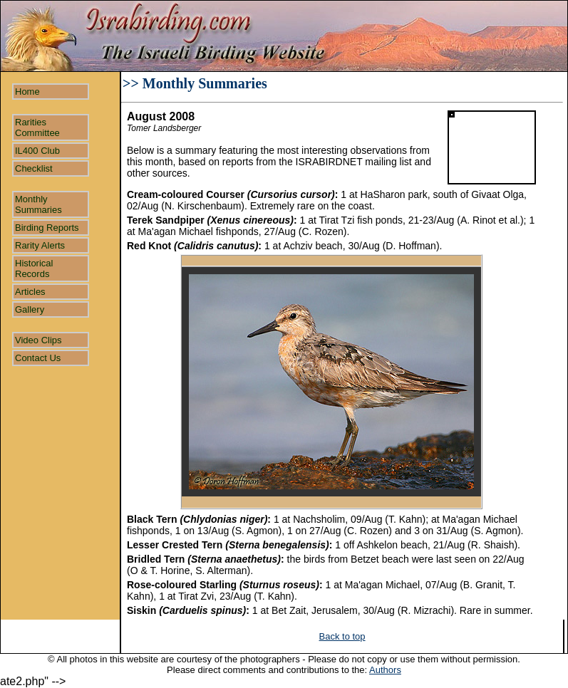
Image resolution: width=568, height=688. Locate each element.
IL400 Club (37, 150)
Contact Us (38, 358)
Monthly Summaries (38, 204)
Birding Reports (47, 227)
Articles (30, 291)
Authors (385, 669)
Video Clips (38, 340)
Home (27, 91)
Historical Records (34, 268)
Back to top (342, 636)
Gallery (29, 309)
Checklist (34, 168)
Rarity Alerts (40, 245)
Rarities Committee (37, 127)
